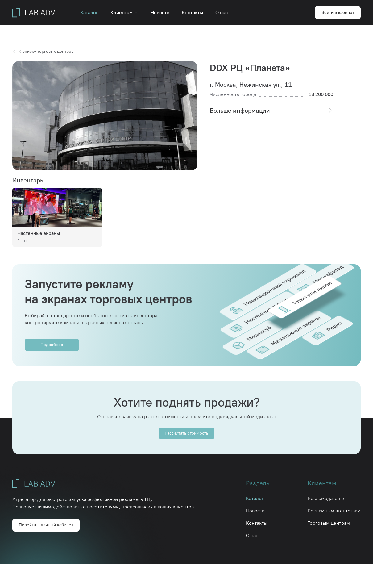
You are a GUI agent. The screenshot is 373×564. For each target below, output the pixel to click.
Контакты (192, 12)
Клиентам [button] (124, 12)
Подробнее (51, 344)
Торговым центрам (329, 523)
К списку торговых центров (42, 51)
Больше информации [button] (271, 110)
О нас (221, 12)
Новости (160, 12)
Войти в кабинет (337, 12)
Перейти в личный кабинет (46, 525)
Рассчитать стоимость (186, 433)
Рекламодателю (326, 498)
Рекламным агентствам (334, 511)
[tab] (271, 110)
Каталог (89, 12)
